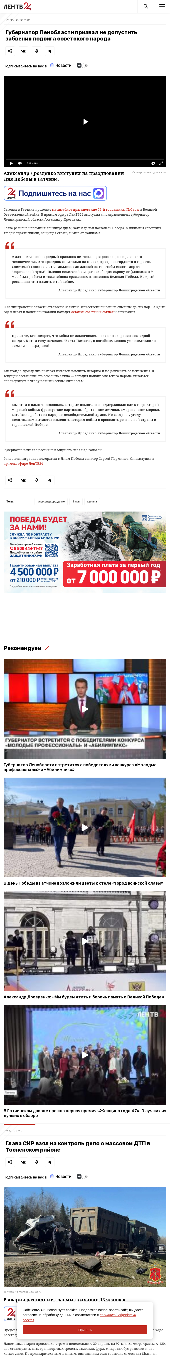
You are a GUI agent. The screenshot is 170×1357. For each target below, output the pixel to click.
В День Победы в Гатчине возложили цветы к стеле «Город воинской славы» (83, 883)
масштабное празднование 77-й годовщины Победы (95, 209)
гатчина (92, 501)
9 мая (75, 501)
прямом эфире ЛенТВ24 (23, 463)
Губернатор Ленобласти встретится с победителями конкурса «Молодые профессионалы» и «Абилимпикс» (80, 767)
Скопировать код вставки (149, 172)
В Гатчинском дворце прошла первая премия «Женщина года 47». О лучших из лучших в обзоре (85, 1113)
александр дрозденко (51, 501)
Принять (85, 1330)
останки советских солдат (92, 312)
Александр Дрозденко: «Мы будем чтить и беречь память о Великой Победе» (84, 997)
